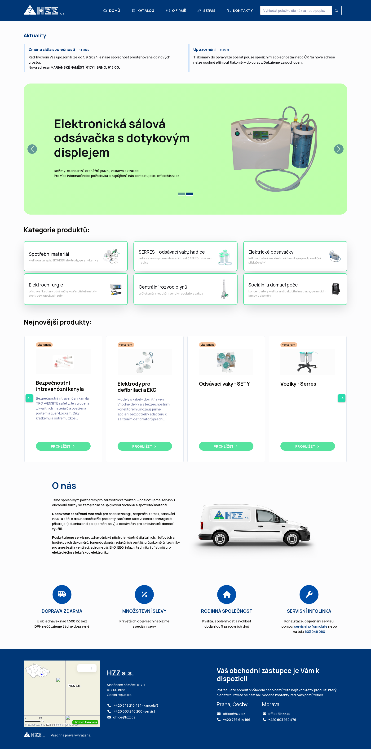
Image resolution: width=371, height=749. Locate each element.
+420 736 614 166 (236, 719)
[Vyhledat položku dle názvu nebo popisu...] (296, 10)
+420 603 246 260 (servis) (134, 711)
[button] (32, 149)
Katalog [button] (143, 10)
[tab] (181, 194)
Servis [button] (206, 10)
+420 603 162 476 (282, 719)
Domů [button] (111, 10)
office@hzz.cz (124, 717)
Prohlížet (63, 446)
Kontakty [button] (239, 10)
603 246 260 (315, 631)
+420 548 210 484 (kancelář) (135, 705)
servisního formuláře (310, 626)
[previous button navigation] (29, 398)
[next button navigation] (341, 398)
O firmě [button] (176, 10)
